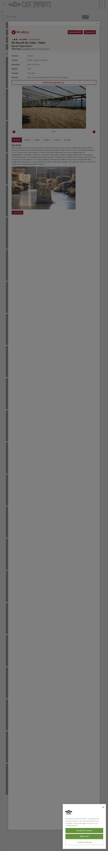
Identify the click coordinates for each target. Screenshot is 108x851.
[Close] (103, 807)
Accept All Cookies (84, 830)
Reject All (84, 836)
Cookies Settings (84, 842)
